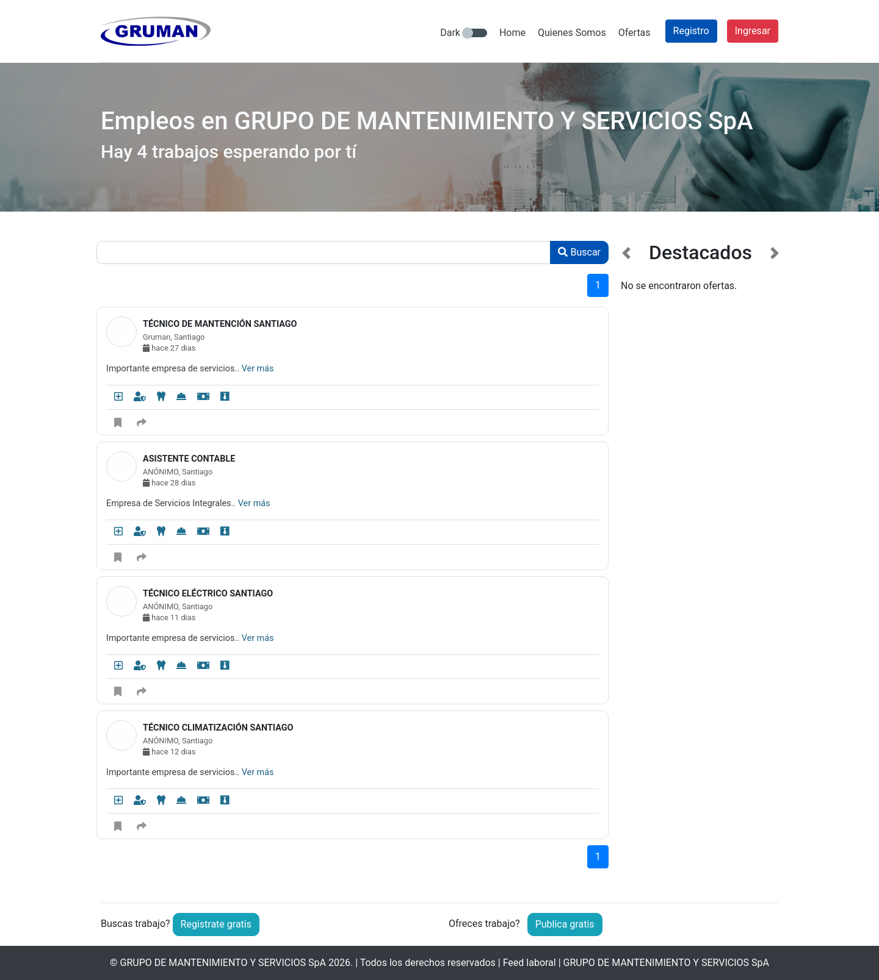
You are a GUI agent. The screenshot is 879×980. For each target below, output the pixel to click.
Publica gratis (565, 924)
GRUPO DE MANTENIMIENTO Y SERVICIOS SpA (223, 962)
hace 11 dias (169, 617)
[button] (626, 562)
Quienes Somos (572, 32)
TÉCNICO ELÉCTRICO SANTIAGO (208, 593)
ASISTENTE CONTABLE (189, 459)
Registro (691, 31)
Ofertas (634, 32)
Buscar (579, 252)
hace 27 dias (169, 347)
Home (512, 32)
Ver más (258, 368)
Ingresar (752, 31)
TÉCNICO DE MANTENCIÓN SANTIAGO (220, 324)
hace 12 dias (169, 751)
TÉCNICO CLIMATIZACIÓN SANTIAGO (218, 728)
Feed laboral (529, 962)
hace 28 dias (169, 482)
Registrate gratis (216, 924)
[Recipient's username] (323, 252)
